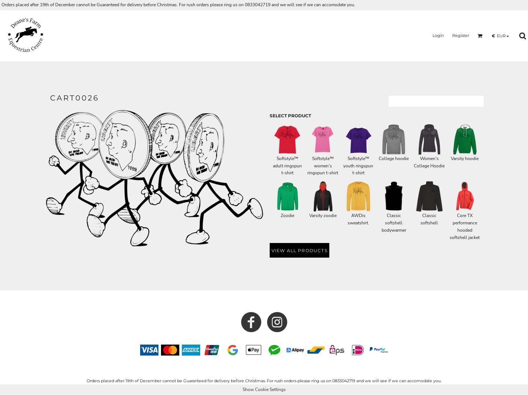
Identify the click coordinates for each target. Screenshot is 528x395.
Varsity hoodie (465, 159)
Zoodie (287, 216)
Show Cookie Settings (264, 389)
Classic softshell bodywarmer (394, 223)
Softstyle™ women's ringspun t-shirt (322, 166)
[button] (480, 35)
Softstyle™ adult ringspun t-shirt (287, 166)
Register (460, 35)
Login (438, 35)
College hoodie (394, 159)
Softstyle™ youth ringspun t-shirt (358, 166)
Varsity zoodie (323, 216)
